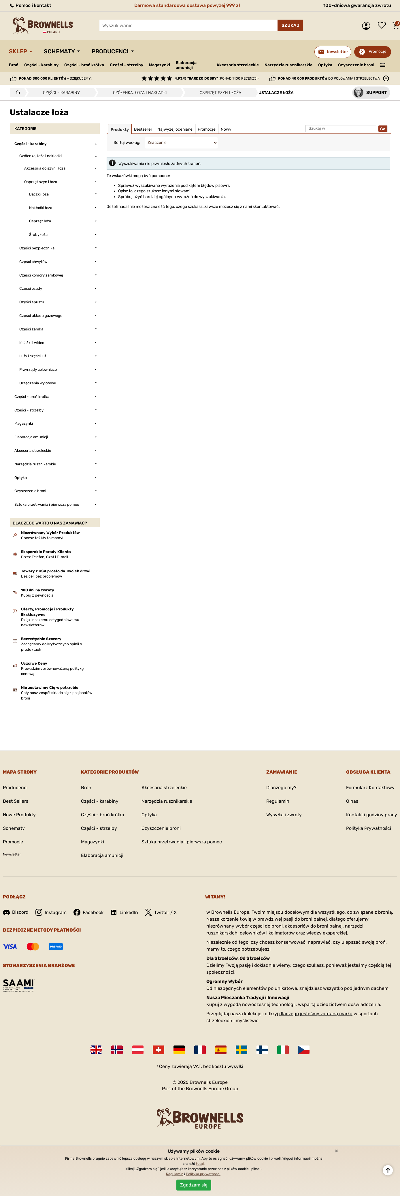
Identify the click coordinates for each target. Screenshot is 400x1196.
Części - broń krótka (84, 65)
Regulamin (277, 801)
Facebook (88, 912)
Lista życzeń (383, 25)
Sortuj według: (127, 142)
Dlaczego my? (281, 787)
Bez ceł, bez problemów (41, 576)
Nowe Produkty (19, 814)
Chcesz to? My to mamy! (42, 538)
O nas (352, 801)
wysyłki (235, 1066)
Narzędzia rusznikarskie (288, 65)
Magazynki (159, 65)
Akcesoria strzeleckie (237, 65)
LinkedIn (124, 912)
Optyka (325, 65)
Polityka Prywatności (368, 828)
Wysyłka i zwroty (284, 814)
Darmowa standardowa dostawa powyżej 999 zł (187, 5)
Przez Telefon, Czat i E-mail (44, 557)
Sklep (18, 51)
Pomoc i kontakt (30, 5)
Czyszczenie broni (356, 65)
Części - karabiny (41, 65)
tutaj (200, 1164)
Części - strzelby (126, 65)
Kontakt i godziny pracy (371, 814)
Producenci (110, 51)
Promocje (377, 51)
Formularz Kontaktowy (370, 787)
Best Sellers (15, 801)
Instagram (51, 912)
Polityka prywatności (203, 1174)
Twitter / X (161, 912)
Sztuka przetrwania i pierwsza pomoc (181, 842)
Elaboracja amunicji (186, 65)
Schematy (59, 51)
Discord (16, 912)
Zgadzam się (193, 1185)
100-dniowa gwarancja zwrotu (357, 5)
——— (382, 64)
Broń (13, 65)
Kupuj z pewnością (37, 595)
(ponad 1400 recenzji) (217, 78)
